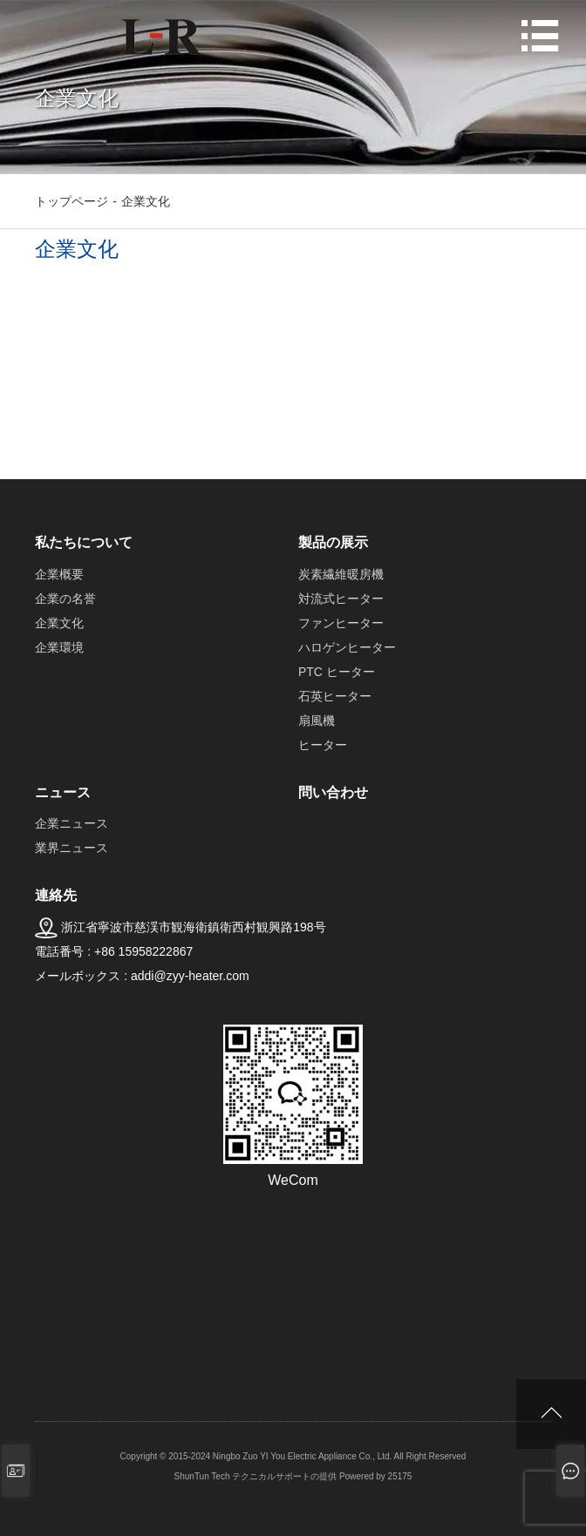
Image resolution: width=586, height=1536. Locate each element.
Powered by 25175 (375, 1476)
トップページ (71, 201)
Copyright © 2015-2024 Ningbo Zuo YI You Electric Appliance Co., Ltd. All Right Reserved (293, 1456)
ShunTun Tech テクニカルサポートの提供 (255, 1476)
